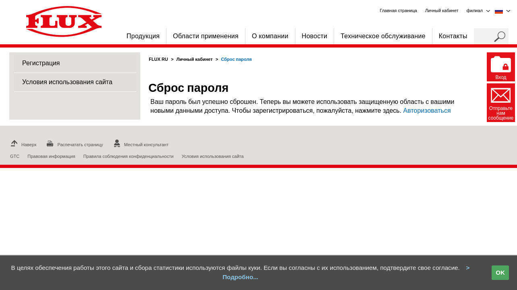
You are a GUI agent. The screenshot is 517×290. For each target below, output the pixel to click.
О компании (270, 36)
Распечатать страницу (73, 144)
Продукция (143, 36)
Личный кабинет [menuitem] (442, 10)
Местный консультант (139, 144)
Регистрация (41, 63)
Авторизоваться (427, 110)
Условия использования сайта (67, 82)
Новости (315, 36)
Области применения (206, 36)
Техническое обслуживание (383, 36)
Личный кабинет (194, 59)
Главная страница (398, 10)
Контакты (453, 36)
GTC (14, 156)
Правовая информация (51, 156)
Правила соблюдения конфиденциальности (128, 156)
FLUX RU (158, 59)
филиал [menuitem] (475, 10)
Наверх (22, 144)
